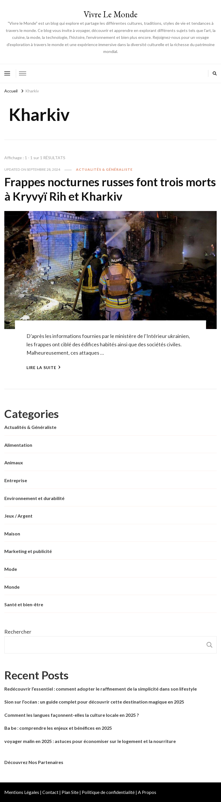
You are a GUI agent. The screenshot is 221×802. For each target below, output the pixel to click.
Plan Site (70, 792)
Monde (12, 587)
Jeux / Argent (18, 515)
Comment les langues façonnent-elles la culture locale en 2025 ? (71, 715)
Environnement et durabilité (34, 498)
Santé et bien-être (23, 604)
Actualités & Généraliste (104, 169)
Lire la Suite (43, 367)
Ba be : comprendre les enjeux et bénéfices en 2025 (58, 728)
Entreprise (15, 480)
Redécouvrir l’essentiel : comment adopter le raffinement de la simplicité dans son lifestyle (100, 688)
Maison (12, 533)
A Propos (147, 792)
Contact (50, 792)
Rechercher (17, 631)
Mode (10, 569)
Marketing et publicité (28, 551)
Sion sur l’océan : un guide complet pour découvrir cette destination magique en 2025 (94, 701)
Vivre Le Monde (110, 14)
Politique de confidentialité (108, 792)
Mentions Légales (21, 792)
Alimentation (18, 445)
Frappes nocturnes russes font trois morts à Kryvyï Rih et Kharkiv (110, 189)
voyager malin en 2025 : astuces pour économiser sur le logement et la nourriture (90, 741)
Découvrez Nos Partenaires (33, 762)
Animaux (13, 462)
